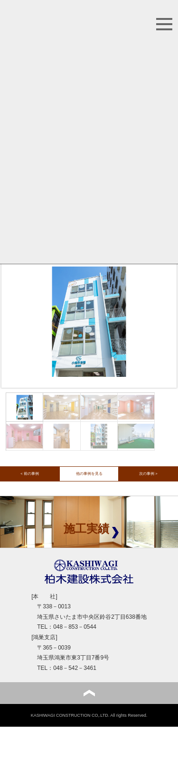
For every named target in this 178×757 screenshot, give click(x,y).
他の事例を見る (89, 474)
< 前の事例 (29, 474)
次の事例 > (148, 474)
